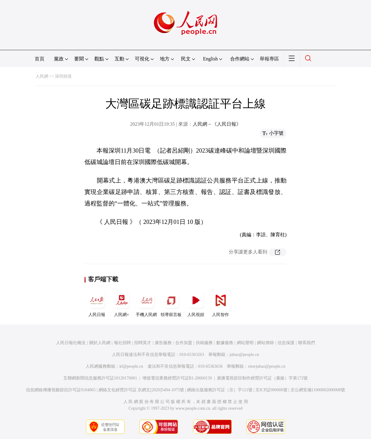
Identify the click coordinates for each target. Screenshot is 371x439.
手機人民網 (146, 303)
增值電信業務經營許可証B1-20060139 (177, 378)
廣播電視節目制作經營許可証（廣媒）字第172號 (262, 378)
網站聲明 (245, 343)
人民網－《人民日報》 (217, 124)
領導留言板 (171, 303)
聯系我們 (306, 343)
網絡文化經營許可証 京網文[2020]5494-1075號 (141, 390)
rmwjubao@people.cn (266, 366)
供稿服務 (204, 343)
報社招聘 (122, 343)
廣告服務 (163, 343)
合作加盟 (183, 343)
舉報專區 (269, 58)
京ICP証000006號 (271, 390)
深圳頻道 (63, 76)
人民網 (42, 76)
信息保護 (285, 343)
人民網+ (121, 303)
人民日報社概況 (71, 343)
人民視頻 (195, 303)
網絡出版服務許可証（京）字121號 (219, 390)
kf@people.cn (131, 366)
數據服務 (224, 343)
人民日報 (96, 303)
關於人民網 (99, 343)
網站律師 (265, 343)
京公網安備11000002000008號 (317, 390)
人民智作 (220, 303)
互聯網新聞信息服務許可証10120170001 (100, 378)
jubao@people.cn (244, 354)
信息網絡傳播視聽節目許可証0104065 (61, 390)
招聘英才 (142, 343)
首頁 (39, 58)
